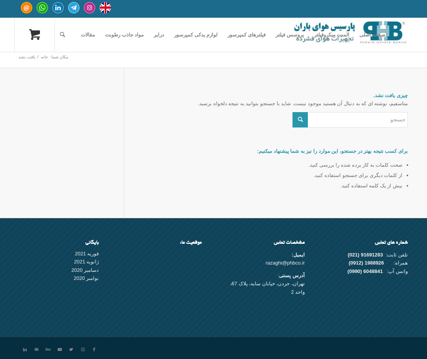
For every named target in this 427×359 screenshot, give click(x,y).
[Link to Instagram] (82, 349)
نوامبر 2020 (86, 278)
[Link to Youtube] (59, 349)
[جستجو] (62, 35)
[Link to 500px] (48, 349)
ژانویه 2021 (86, 262)
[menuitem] (372, 35)
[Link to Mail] (36, 349)
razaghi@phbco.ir (285, 263)
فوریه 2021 (87, 253)
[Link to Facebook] (94, 349)
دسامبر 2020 (85, 270)
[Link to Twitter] (71, 349)
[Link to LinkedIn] (25, 349)
